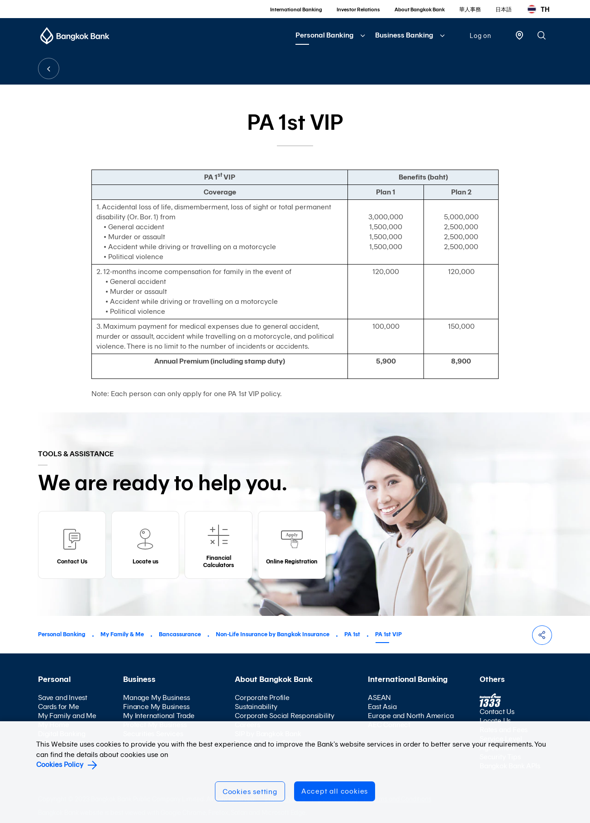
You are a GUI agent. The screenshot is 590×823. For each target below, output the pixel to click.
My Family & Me (122, 634)
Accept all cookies (334, 791)
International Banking (296, 9)
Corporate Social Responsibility (284, 715)
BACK (48, 68)
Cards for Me (58, 706)
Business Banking (404, 35)
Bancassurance (180, 634)
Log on (480, 36)
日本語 (503, 9)
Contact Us (497, 711)
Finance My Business (156, 706)
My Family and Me (67, 715)
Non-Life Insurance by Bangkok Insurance (272, 634)
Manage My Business (156, 697)
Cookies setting (250, 791)
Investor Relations (358, 9)
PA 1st (352, 634)
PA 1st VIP (388, 634)
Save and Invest (62, 697)
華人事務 (470, 9)
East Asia (382, 706)
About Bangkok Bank (420, 9)
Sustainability (256, 706)
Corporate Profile (262, 697)
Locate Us (495, 720)
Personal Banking (324, 35)
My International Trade (159, 715)
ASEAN (379, 697)
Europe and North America (410, 715)
